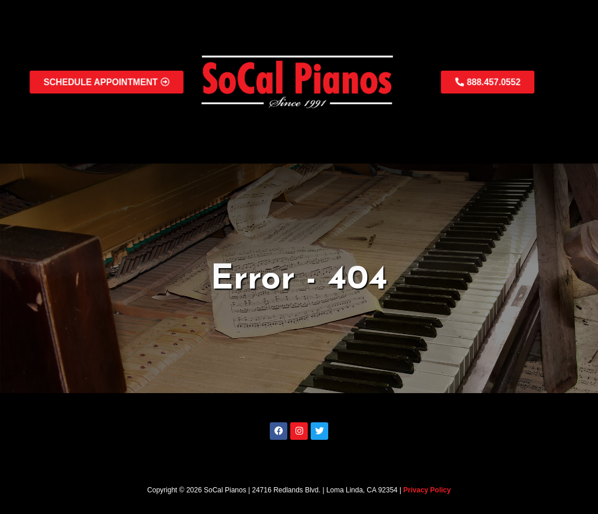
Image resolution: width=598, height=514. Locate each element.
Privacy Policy (427, 490)
